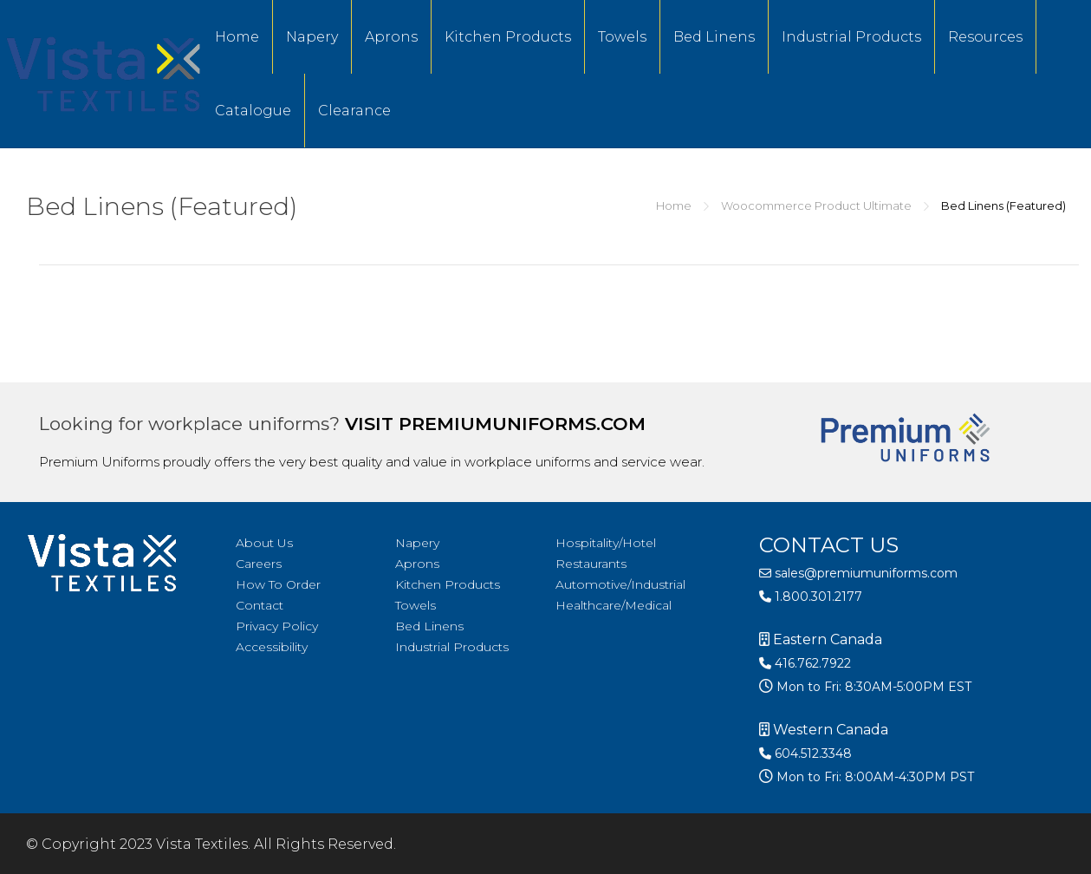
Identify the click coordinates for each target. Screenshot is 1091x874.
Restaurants (591, 563)
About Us (264, 543)
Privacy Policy (277, 626)
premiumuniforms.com (522, 423)
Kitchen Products (508, 37)
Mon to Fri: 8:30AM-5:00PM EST (872, 687)
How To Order (278, 584)
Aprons (391, 37)
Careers (259, 563)
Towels (622, 37)
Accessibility (272, 647)
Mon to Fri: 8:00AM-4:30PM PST (873, 777)
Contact (259, 605)
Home (237, 37)
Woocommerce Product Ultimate (816, 205)
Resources (985, 37)
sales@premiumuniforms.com (858, 573)
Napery (312, 37)
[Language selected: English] (1047, 859)
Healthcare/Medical (613, 605)
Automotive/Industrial (620, 584)
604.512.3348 (805, 753)
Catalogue (253, 110)
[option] (1047, 861)
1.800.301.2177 (810, 596)
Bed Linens (714, 37)
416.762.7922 (805, 663)
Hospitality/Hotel (605, 543)
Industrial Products (851, 37)
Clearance (354, 110)
